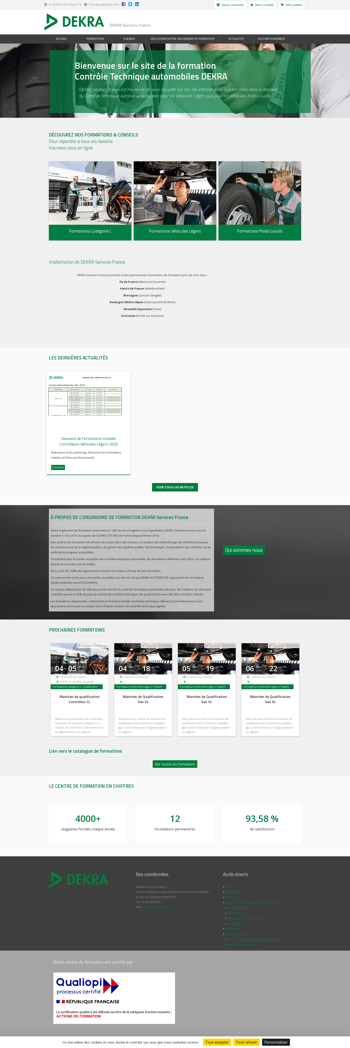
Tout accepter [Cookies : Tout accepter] (217, 1042)
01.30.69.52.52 (55, 4)
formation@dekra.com (101, 4)
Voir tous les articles (175, 487)
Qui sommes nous (243, 549)
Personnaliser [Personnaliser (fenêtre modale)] (276, 1042)
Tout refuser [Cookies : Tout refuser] (246, 1042)
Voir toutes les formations (175, 763)
